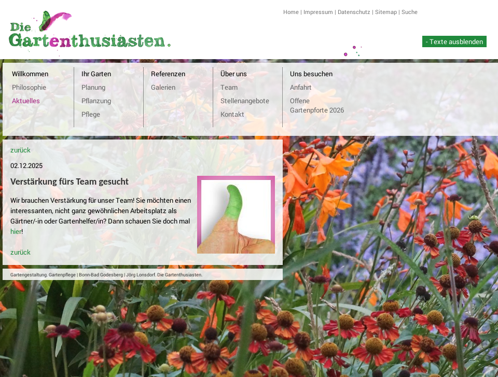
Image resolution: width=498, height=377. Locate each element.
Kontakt (232, 114)
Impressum (318, 12)
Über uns (233, 73)
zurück (20, 150)
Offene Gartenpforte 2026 (317, 105)
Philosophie (29, 87)
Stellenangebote (244, 100)
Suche (410, 12)
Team (229, 87)
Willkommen (30, 73)
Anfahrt (301, 87)
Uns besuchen (311, 73)
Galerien (163, 87)
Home (291, 12)
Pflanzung (96, 100)
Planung (93, 87)
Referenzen (168, 73)
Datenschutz (354, 12)
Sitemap (386, 12)
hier (15, 231)
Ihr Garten (96, 73)
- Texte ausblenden (454, 41)
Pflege (90, 114)
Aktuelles (26, 100)
